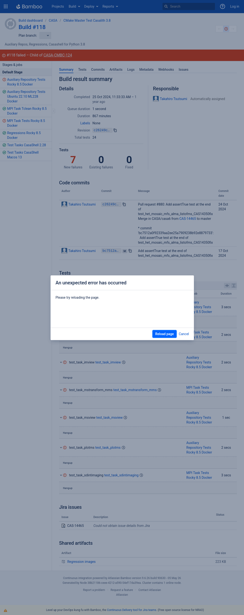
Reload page (164, 334)
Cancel (184, 334)
